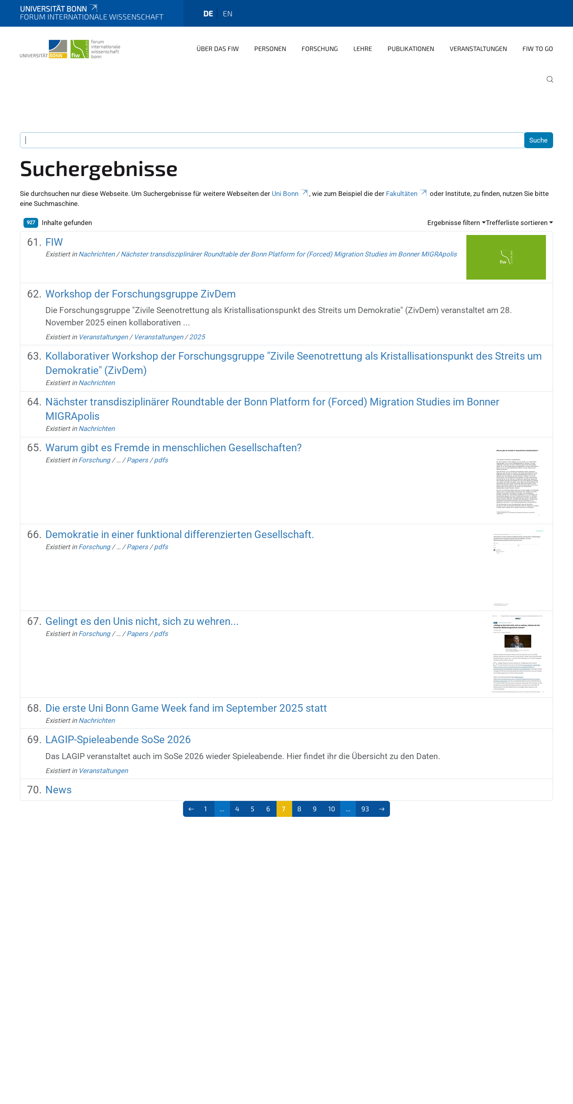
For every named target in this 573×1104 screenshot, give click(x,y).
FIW (54, 242)
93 (365, 808)
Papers (137, 460)
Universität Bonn (59, 8)
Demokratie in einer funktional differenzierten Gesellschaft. (179, 534)
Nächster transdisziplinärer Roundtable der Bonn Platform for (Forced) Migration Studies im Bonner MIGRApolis (289, 254)
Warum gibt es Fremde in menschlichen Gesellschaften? (173, 448)
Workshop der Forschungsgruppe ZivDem (140, 294)
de (208, 13)
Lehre (362, 48)
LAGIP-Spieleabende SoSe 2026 (118, 740)
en (227, 13)
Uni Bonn (290, 194)
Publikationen (411, 48)
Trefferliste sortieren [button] (517, 223)
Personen (270, 48)
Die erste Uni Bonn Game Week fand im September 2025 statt (186, 708)
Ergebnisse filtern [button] (453, 223)
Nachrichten (96, 254)
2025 (197, 337)
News (58, 790)
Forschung (320, 48)
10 (331, 808)
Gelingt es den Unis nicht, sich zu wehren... (142, 621)
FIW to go (537, 48)
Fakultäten (407, 194)
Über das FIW (218, 48)
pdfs (161, 460)
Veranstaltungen (478, 48)
